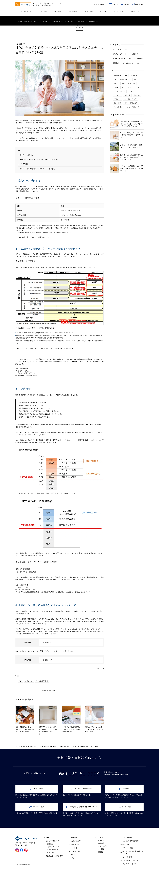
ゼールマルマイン (119, 91)
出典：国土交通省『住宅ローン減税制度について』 (35, 237)
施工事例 (57, 11)
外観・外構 (117, 75)
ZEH (130, 91)
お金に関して (47, 660)
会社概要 (101, 849)
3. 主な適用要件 (23, 164)
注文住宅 (44, 11)
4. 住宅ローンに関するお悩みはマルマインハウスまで (36, 169)
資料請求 (125, 4)
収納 (123, 83)
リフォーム (117, 95)
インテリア (131, 83)
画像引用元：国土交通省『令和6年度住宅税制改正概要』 (37, 328)
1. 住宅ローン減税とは (25, 155)
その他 (138, 63)
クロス (116, 87)
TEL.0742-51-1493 (21, 845)
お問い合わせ (137, 4)
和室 (135, 79)
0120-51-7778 (99, 4)
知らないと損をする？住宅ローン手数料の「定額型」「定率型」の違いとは (127, 135)
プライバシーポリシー (130, 864)
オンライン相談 (36, 807)
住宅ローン (28, 681)
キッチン (134, 75)
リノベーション (52, 849)
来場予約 (113, 4)
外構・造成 (51, 852)
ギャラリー (89, 11)
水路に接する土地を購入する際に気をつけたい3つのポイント (127, 146)
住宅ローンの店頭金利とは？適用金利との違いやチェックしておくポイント (127, 168)
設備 (123, 87)
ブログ (73, 858)
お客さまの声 (72, 11)
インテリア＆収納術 (120, 58)
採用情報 (101, 852)
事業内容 (101, 843)
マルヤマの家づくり (26, 11)
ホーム (48, 837)
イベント (103, 11)
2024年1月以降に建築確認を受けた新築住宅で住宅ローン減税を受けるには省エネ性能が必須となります (54, 592)
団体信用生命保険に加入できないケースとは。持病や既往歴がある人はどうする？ (127, 157)
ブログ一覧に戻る (48, 690)
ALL (114, 49)
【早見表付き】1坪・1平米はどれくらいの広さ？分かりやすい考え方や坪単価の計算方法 (127, 123)
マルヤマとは (135, 11)
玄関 (126, 75)
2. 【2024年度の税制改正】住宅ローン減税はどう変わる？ (38, 159)
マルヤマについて (127, 63)
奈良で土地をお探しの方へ (55, 856)
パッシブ (137, 87)
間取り (116, 83)
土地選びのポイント (120, 54)
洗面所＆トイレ (125, 79)
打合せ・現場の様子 (131, 103)
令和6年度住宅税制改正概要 (27, 375)
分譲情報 (140, 58)
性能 (20, 681)
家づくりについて (124, 49)
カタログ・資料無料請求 (81, 789)
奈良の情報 (117, 103)
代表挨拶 (101, 840)
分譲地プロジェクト (54, 847)
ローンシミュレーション (130, 860)
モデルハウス (118, 11)
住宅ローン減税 (23, 371)
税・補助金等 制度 (42, 681)
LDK (115, 79)
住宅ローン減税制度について (28, 373)
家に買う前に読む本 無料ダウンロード (81, 807)
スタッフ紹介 (118, 107)
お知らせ (74, 855)
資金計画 (137, 95)
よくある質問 (124, 807)
